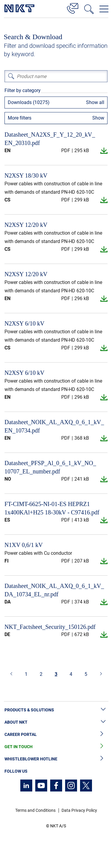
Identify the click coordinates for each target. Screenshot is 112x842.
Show (98, 118)
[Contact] (72, 7)
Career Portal (56, 735)
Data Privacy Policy (79, 810)
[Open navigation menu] (103, 9)
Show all (95, 102)
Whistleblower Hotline (56, 759)
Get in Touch (56, 747)
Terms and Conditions (35, 810)
